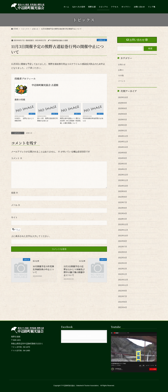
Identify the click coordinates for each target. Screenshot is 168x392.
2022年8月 (122, 241)
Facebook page (84, 335)
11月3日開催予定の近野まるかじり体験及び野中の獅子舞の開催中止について (74, 271)
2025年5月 (122, 120)
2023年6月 (122, 208)
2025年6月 (122, 114)
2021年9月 (122, 291)
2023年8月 (122, 197)
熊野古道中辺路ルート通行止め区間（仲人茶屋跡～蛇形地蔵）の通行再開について (70, 120)
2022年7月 (122, 247)
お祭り (121, 70)
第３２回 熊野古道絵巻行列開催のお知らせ (47, 119)
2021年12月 (123, 280)
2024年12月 (123, 136)
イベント (121, 81)
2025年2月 (122, 131)
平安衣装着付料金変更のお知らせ (93, 119)
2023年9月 (122, 191)
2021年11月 (123, 285)
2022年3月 (122, 263)
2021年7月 (122, 296)
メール (15, 205)
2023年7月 (122, 202)
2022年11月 (123, 230)
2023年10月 (123, 186)
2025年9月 (122, 103)
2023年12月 (123, 175)
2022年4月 (122, 258)
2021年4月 (122, 307)
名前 (14, 193)
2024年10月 (123, 147)
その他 (121, 75)
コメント (16, 158)
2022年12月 (123, 224)
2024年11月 (123, 142)
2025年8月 (122, 108)
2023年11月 (123, 180)
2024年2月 (122, 169)
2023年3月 (122, 219)
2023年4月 (122, 213)
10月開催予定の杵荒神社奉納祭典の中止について (43, 269)
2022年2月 (122, 269)
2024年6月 (122, 158)
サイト (14, 217)
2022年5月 (122, 252)
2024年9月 (122, 153)
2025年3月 (122, 125)
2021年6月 (122, 302)
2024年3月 (122, 164)
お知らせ (101, 40)
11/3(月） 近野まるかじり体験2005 (24, 119)
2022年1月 (122, 274)
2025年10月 (123, 97)
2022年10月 (123, 236)
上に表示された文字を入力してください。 (31, 236)
